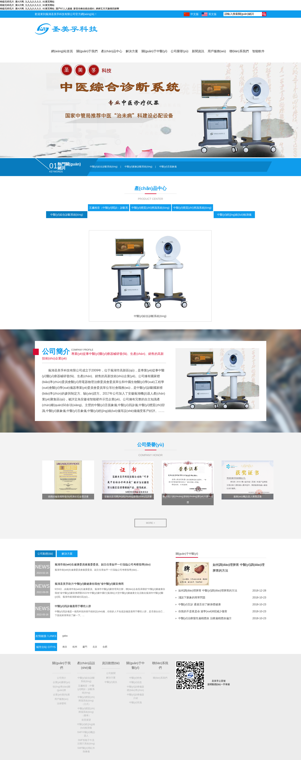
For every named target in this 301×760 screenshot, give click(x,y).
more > (150, 523)
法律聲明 (61, 703)
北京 (95, 646)
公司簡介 (61, 677)
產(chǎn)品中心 (111, 51)
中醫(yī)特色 (135, 677)
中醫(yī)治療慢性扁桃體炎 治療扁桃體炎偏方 (205, 618)
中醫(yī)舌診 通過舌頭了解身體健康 (199, 604)
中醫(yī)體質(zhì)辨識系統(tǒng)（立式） (86, 700)
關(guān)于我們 (87, 51)
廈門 (85, 646)
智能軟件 (258, 51)
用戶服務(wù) (217, 51)
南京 (64, 646)
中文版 (191, 14)
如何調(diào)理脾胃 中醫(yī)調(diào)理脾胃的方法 (207, 590)
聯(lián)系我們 (239, 51)
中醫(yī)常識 (135, 702)
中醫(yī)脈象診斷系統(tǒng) (138, 166)
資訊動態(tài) (111, 663)
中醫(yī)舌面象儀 (167, 166)
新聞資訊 (198, 51)
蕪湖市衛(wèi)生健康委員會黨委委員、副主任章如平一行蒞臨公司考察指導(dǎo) (103, 564)
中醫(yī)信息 (135, 682)
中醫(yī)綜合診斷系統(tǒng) (104, 166)
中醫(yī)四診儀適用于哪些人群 (73, 606)
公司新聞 (111, 673)
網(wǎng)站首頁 (62, 51)
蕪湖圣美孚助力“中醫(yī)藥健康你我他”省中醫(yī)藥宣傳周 (89, 583)
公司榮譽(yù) (179, 51)
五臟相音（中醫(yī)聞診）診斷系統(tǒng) (86, 689)
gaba (65, 635)
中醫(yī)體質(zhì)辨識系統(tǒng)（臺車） (86, 712)
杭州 (75, 646)
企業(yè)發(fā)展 (61, 694)
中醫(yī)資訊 (111, 682)
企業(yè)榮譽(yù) (61, 682)
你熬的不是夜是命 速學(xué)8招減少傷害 (202, 611)
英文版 (209, 14)
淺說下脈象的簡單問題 (191, 597)
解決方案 (132, 51)
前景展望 (86, 720)
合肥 (105, 646)
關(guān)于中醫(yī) (154, 51)
